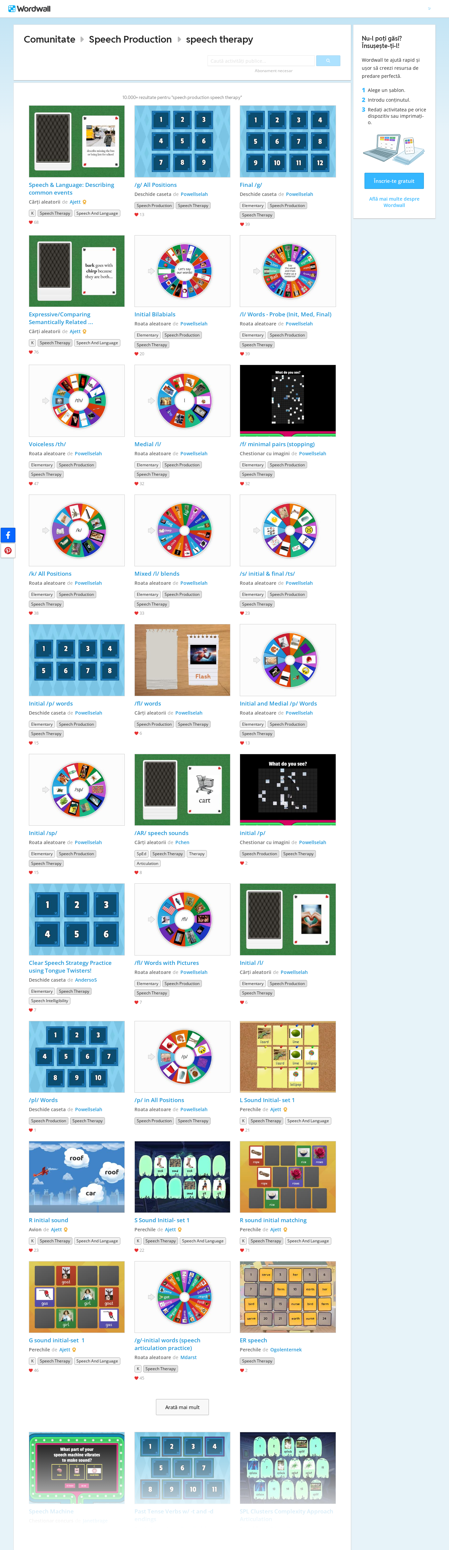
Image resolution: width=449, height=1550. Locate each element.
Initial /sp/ (43, 833)
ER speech (253, 1340)
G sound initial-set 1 (57, 1340)
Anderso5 (86, 980)
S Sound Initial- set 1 (162, 1220)
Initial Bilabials (154, 314)
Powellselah (194, 194)
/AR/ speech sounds (161, 833)
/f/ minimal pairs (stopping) (277, 444)
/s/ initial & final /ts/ (267, 573)
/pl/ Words (43, 1100)
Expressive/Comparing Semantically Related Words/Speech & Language (65, 318)
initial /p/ (253, 833)
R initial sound (48, 1220)
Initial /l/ (252, 963)
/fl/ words (147, 703)
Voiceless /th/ (48, 444)
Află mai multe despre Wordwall (394, 202)
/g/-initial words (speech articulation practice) (168, 1344)
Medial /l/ (148, 444)
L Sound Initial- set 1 (268, 1100)
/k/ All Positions (50, 573)
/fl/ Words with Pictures (166, 963)
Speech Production (130, 39)
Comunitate (49, 39)
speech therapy (219, 39)
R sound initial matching (273, 1220)
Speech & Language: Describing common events (72, 188)
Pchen (182, 842)
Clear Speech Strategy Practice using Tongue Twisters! (71, 966)
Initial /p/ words (51, 703)
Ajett (75, 202)
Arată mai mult (182, 1407)
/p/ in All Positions (159, 1100)
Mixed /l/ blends (156, 573)
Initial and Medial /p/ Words (278, 703)
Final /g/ (252, 185)
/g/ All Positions (155, 185)
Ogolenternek (286, 1349)
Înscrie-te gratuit (394, 180)
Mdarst (188, 1357)
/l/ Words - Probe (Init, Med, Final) (285, 314)
